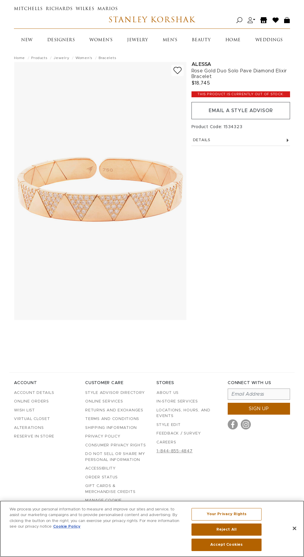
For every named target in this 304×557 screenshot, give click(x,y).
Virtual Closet (32, 419)
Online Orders (31, 401)
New (27, 40)
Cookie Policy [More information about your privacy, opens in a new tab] (66, 527)
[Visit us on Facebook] (233, 424)
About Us (167, 393)
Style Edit (168, 425)
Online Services (104, 401)
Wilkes (85, 9)
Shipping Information (111, 428)
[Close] (294, 528)
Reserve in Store (34, 436)
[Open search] (239, 20)
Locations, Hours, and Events (183, 413)
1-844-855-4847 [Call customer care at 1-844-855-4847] (174, 451)
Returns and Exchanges (114, 410)
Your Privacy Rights (226, 514)
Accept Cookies (226, 545)
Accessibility (100, 468)
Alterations (29, 428)
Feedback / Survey (178, 433)
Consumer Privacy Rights (115, 445)
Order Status (101, 477)
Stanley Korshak (151, 20)
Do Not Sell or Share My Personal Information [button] (115, 457)
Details (241, 140)
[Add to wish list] (177, 70)
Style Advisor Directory (115, 393)
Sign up (259, 408)
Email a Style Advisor (240, 110)
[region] (152, 529)
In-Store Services (177, 401)
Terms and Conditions (112, 419)
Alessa (201, 64)
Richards (59, 9)
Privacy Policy (103, 436)
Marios (107, 9)
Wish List (24, 410)
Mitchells (28, 9)
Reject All (226, 529)
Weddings (269, 40)
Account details (34, 393)
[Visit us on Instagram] (246, 424)
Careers (166, 442)
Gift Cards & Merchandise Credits (110, 489)
